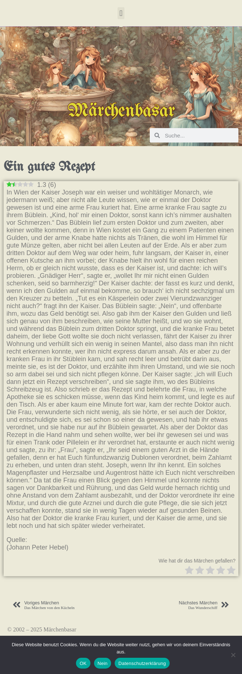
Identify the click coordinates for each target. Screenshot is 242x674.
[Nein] (233, 654)
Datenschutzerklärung (142, 663)
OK (83, 663)
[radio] (189, 571)
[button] (121, 13)
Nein (103, 663)
